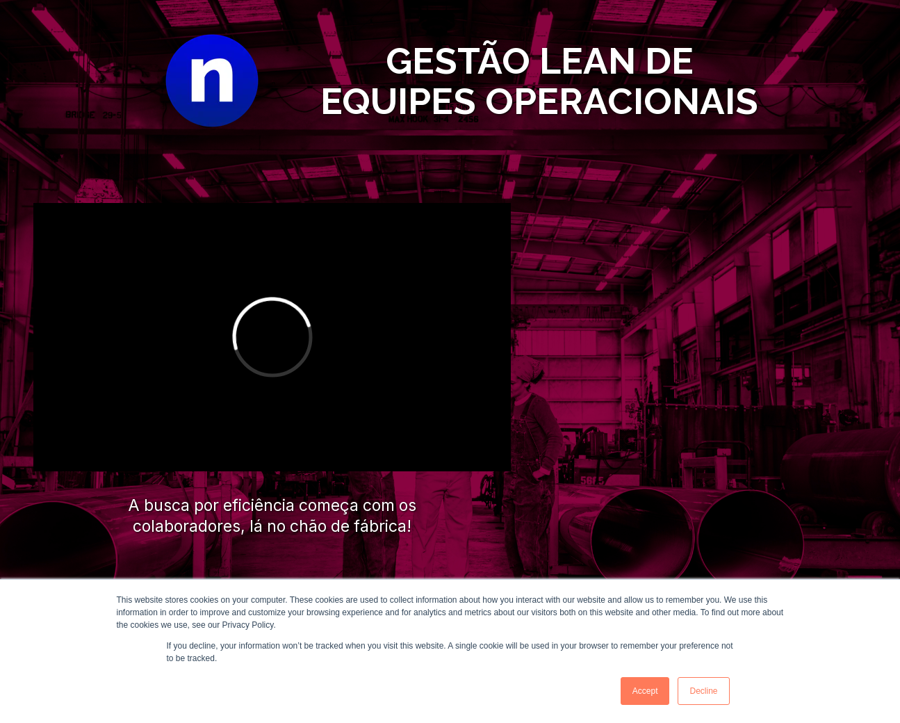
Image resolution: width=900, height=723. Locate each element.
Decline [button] (703, 691)
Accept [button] (645, 691)
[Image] (212, 80)
